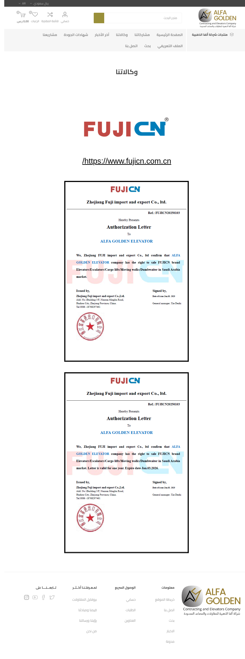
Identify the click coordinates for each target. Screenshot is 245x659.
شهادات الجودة (72, 34)
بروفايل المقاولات (80, 599)
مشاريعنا (45, 34)
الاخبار (166, 631)
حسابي (60, 21)
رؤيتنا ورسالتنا (84, 620)
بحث (94, 18)
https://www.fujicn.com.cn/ (122, 161)
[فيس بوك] (39, 597)
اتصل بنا (127, 45)
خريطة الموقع (160, 599)
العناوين (125, 620)
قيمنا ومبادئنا (83, 610)
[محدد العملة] (35, 3)
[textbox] (139, 18)
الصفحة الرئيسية (165, 34)
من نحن (87, 631)
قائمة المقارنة (45, 21)
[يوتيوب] (30, 597)
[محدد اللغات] (18, 3)
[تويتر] (47, 597)
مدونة (166, 641)
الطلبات (126, 610)
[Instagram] (22, 597)
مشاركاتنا (138, 34)
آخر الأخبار (98, 34)
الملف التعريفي (166, 45)
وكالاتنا (118, 34)
